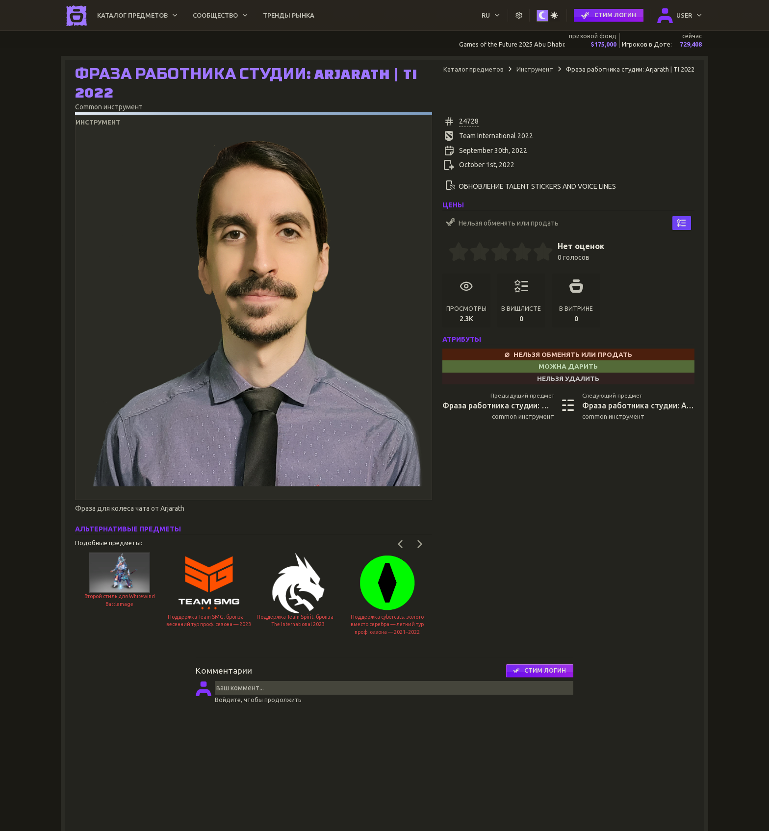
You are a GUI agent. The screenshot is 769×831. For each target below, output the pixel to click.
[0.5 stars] (453, 253)
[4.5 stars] (538, 253)
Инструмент (534, 69)
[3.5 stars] (517, 253)
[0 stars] (445, 253)
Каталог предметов (473, 69)
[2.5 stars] (495, 253)
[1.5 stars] (474, 253)
